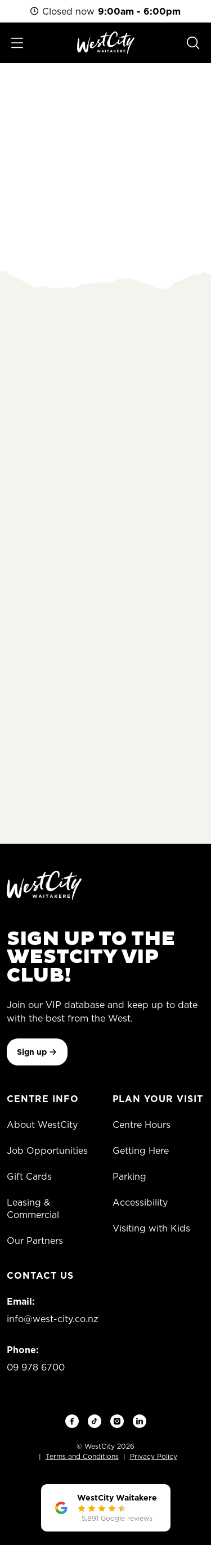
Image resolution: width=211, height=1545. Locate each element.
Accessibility (140, 1202)
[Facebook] (72, 1421)
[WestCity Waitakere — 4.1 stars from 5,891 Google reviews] (105, 1507)
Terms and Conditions (82, 1456)
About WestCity (42, 1124)
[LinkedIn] (139, 1421)
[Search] (193, 43)
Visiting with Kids (151, 1228)
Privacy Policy (153, 1456)
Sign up (37, 1052)
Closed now (105, 11)
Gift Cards (29, 1176)
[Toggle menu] (17, 43)
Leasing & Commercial (33, 1208)
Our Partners (35, 1240)
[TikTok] (94, 1421)
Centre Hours (141, 1124)
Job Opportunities (47, 1150)
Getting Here (141, 1150)
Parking (129, 1176)
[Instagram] (117, 1421)
